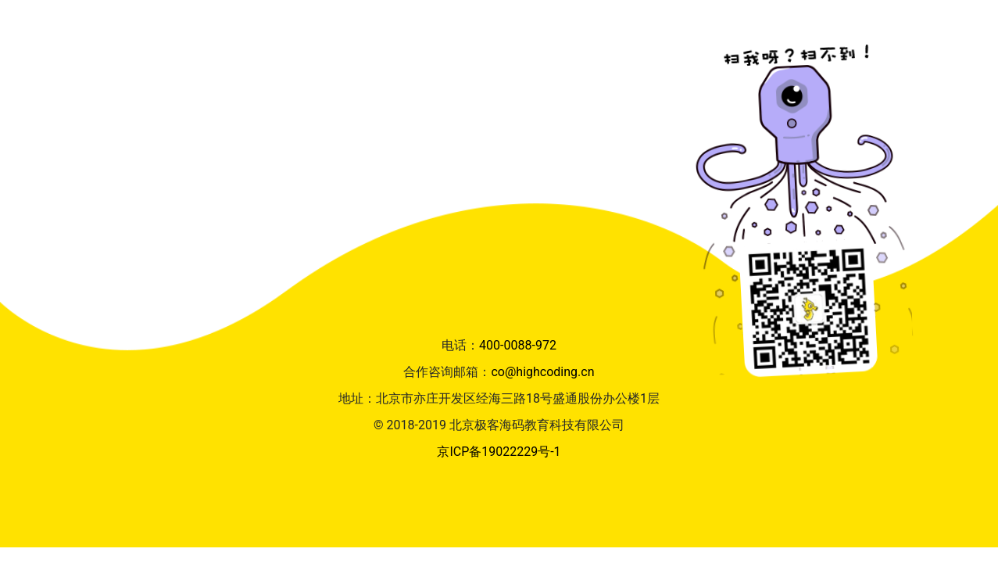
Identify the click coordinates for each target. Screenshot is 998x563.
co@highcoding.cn (542, 371)
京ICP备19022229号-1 (498, 451)
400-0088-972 (517, 345)
